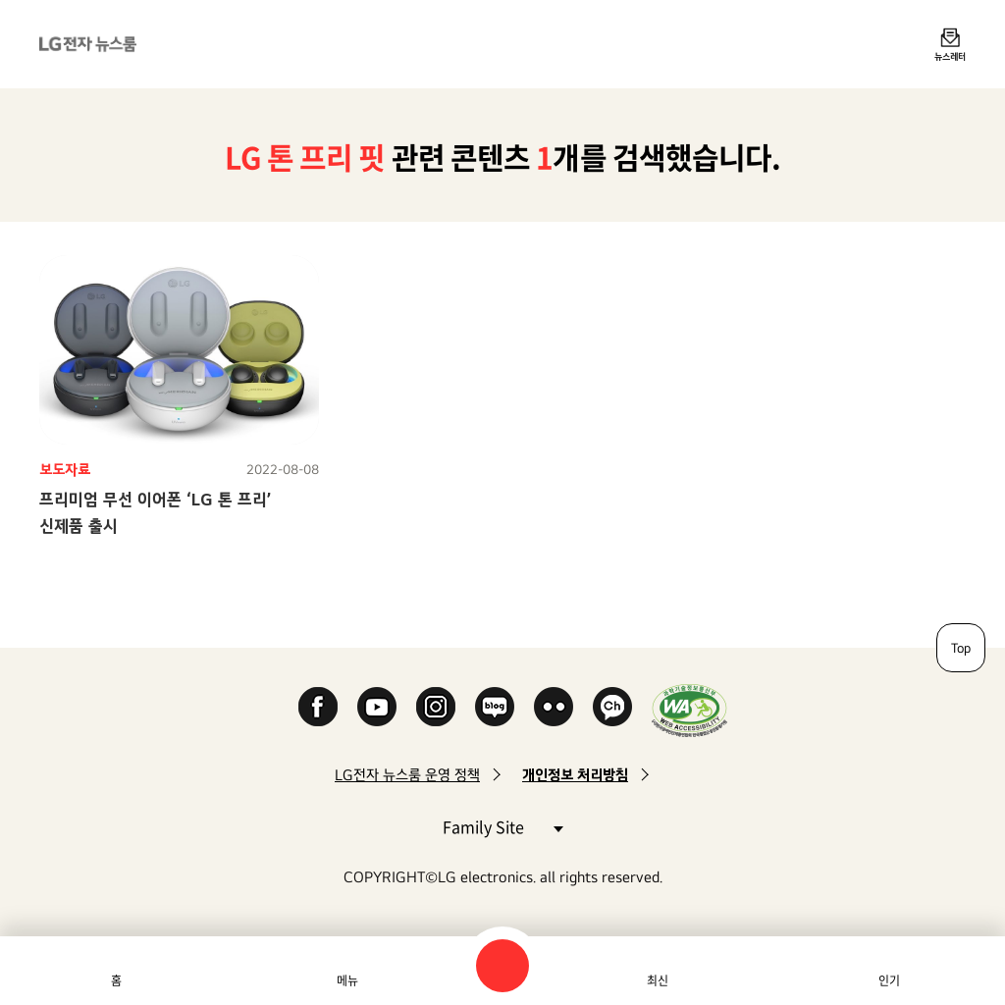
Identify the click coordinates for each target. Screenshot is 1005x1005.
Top (961, 648)
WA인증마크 (689, 710)
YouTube (377, 706)
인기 (889, 980)
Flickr (553, 706)
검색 (502, 965)
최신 (657, 980)
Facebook (318, 706)
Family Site (502, 826)
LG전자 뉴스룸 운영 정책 (407, 775)
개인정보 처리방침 (575, 775)
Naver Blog (494, 706)
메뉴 (347, 980)
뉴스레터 (950, 56)
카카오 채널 (612, 706)
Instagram (435, 706)
